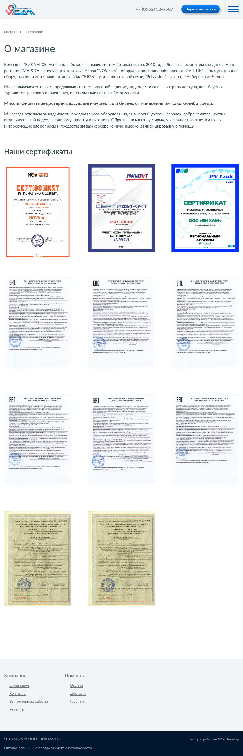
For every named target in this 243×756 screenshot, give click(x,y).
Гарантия (77, 701)
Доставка (78, 693)
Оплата (76, 685)
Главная (9, 32)
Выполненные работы (28, 701)
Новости (16, 709)
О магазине (19, 685)
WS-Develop (228, 739)
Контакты (17, 693)
